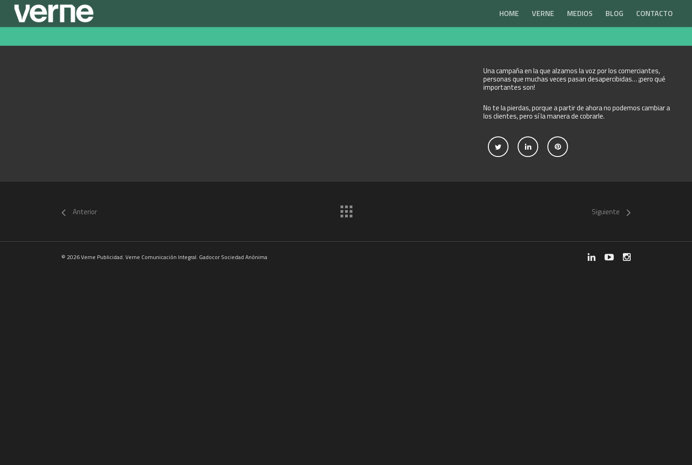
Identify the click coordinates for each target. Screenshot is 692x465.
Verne (543, 13)
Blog (614, 13)
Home (509, 13)
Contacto (654, 13)
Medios (580, 13)
